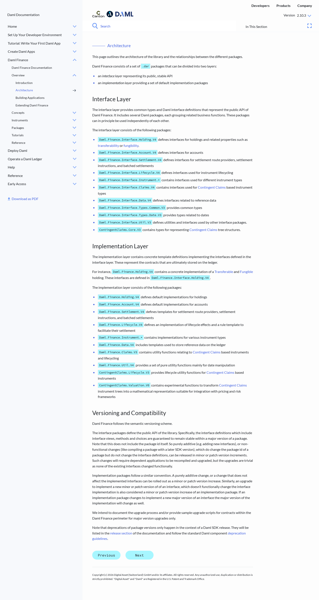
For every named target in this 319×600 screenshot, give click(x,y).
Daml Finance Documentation (32, 67)
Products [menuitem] (283, 5)
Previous (106, 555)
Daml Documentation (23, 15)
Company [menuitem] (304, 5)
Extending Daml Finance (32, 105)
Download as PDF (25, 199)
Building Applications (30, 97)
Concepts (18, 112)
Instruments (20, 120)
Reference (18, 142)
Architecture (24, 90)
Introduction (24, 83)
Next (139, 555)
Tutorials (18, 135)
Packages (18, 128)
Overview (18, 75)
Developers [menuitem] (260, 5)
